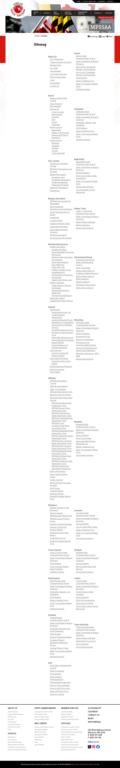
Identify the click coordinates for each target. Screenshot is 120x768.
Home (36, 36)
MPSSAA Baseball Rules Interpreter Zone (62, 452)
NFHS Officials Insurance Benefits (71, 732)
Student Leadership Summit (70, 719)
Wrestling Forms (83, 336)
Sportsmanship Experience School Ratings (61, 207)
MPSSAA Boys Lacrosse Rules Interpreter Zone (62, 442)
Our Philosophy (56, 59)
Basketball (56, 130)
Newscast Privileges (60, 185)
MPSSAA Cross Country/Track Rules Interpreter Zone (60, 426)
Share (111, 36)
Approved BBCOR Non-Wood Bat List (86, 442)
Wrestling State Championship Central (85, 323)
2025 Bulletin (81, 78)
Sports (51, 95)
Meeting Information (59, 187)
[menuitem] (36, 13)
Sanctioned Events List (61, 312)
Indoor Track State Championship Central (85, 212)
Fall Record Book (83, 89)
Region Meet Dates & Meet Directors (85, 277)
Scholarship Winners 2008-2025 (60, 291)
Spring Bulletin (82, 435)
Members (52, 505)
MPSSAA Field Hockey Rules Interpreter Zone (61, 414)
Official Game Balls (58, 77)
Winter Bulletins (83, 173)
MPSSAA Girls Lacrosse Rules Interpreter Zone (61, 447)
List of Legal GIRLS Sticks (86, 527)
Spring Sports (56, 140)
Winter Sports (56, 127)
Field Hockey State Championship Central (59, 582)
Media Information (58, 174)
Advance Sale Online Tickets (44, 712)
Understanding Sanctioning (58, 316)
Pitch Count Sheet (83, 438)
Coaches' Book (56, 220)
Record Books (39, 737)
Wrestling (56, 137)
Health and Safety (57, 247)
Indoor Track (80, 208)
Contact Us (54, 86)
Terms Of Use (80, 764)
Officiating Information (86, 285)
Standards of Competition (63, 322)
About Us (52, 56)
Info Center (41, 723)
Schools (51, 307)
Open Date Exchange (59, 358)
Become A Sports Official (60, 395)
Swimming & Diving (60, 135)
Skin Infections (58, 265)
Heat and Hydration (60, 262)
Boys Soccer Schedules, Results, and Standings (86, 68)
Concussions (57, 260)
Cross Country (58, 112)
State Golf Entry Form (59, 691)
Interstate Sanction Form (62, 337)
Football (55, 117)
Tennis (55, 150)
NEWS (90, 718)
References (55, 190)
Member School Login (106, 17)
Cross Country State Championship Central (59, 553)
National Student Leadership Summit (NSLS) (61, 299)
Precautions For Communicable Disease (86, 343)
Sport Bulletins (39, 745)
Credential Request (60, 182)
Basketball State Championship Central (85, 163)
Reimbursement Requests (61, 366)
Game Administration (59, 226)
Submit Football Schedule (61, 524)
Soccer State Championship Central (85, 57)
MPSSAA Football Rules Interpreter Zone (61, 404)
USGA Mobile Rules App (60, 682)
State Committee (83, 268)
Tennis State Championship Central (85, 582)
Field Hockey (57, 114)
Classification (55, 71)
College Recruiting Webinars (17, 747)
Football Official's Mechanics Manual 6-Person (59, 642)
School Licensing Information (57, 370)
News (79, 1)
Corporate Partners (58, 74)
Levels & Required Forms (62, 320)
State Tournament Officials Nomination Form (61, 390)
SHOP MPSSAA (94, 722)
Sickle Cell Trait (58, 267)
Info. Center (53, 161)
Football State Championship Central (59, 618)
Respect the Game (56, 198)
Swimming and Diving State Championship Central (85, 262)
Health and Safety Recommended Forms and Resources (63, 252)
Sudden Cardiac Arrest (61, 270)
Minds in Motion (66, 714)
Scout (36, 742)
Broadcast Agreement (61, 180)
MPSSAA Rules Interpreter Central (72, 747)
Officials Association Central (70, 727)
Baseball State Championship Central (85, 425)
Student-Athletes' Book (60, 223)
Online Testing (56, 480)
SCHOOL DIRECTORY (89, 1)
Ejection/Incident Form (68, 750)
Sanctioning (55, 309)
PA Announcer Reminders (61, 238)
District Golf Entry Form (60, 688)
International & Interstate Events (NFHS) (63, 341)
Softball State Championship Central (85, 553)
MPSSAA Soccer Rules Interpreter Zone (61, 409)
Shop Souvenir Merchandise (56, 105)
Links (52, 80)
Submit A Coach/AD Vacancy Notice (60, 354)
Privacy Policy (89, 764)
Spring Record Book (84, 455)
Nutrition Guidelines (84, 339)
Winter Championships (42, 717)
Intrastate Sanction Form (62, 330)
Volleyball (56, 124)
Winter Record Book (84, 187)
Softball (55, 148)
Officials (52, 378)
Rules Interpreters (58, 471)
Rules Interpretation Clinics (69, 742)
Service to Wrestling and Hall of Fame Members (86, 349)
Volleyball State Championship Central (85, 112)
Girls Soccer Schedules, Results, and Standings (85, 73)
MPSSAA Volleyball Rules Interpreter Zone (62, 419)
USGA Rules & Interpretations (56, 678)
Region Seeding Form (85, 81)
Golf (53, 119)
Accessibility (55, 83)
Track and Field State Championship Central (85, 628)
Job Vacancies (56, 350)
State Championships (45, 708)
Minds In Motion (57, 282)
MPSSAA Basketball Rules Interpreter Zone (63, 432)
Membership (55, 65)
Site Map (96, 764)
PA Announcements (58, 235)
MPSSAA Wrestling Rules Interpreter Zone (62, 437)
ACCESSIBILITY (94, 708)
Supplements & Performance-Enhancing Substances (62, 275)
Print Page (94, 37)
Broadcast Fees (58, 177)
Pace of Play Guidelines (60, 685)
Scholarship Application (62, 295)
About (11, 708)
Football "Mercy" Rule (59, 648)
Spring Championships (42, 719)
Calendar (101, 1)
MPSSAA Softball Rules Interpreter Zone (61, 457)
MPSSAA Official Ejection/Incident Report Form (60, 496)
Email (103, 37)
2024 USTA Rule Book (85, 600)
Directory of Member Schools (44, 727)
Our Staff (54, 68)
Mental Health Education (62, 257)
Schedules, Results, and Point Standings (60, 629)
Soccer (77, 53)
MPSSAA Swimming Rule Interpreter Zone (62, 462)
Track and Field (58, 153)
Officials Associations (59, 386)
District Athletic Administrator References (61, 514)
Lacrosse (55, 145)
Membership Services (58, 244)
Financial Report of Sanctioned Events (60, 346)
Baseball (55, 143)
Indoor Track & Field (60, 132)
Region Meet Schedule (85, 222)
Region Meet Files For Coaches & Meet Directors (87, 272)
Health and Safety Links (62, 280)
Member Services (69, 708)
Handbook (54, 217)
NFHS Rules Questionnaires (56, 489)
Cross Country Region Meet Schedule (59, 567)
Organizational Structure (60, 62)
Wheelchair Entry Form (86, 641)
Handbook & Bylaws (41, 730)
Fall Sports (54, 109)
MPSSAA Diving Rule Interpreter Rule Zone (61, 467)
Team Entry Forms (58, 538)
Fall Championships (41, 714)
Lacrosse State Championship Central (85, 514)
